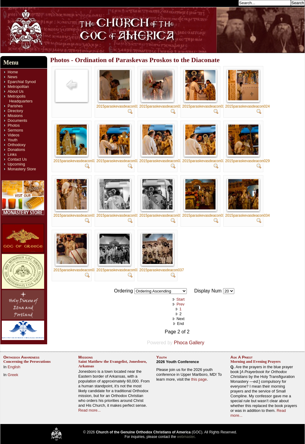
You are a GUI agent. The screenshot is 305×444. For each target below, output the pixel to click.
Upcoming (16, 164)
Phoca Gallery (189, 342)
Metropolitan (18, 86)
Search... (228, 2)
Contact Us (17, 159)
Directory (15, 110)
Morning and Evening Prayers (255, 361)
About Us (16, 91)
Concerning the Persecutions (26, 361)
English (14, 367)
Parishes (15, 106)
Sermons (15, 130)
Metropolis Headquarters (20, 98)
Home (13, 72)
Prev (180, 304)
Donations (16, 149)
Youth (12, 140)
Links (12, 154)
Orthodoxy (16, 144)
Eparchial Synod (22, 81)
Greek (13, 374)
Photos (14, 125)
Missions (15, 115)
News (12, 77)
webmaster (186, 437)
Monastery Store (22, 169)
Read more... (89, 410)
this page (199, 379)
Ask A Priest (241, 357)
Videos (13, 135)
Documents (17, 120)
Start (181, 299)
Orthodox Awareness (21, 357)
